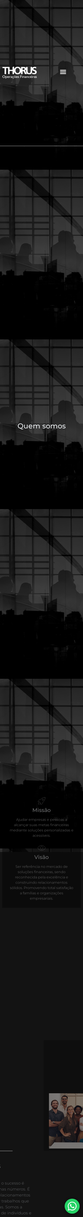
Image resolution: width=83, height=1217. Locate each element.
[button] (63, 72)
